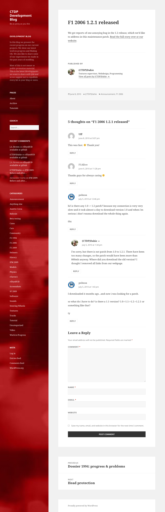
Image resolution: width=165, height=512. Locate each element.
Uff (80, 134)
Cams (12, 223)
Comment (74, 347)
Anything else (16, 204)
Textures (14, 310)
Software (14, 296)
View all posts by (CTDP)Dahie (93, 76)
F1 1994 (13, 238)
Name (72, 387)
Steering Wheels (17, 306)
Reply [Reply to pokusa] (73, 229)
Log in (12, 353)
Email (72, 400)
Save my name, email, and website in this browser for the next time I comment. (107, 425)
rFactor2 (14, 276)
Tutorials (14, 108)
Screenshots (15, 286)
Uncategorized (16, 325)
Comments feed (17, 363)
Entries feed (15, 358)
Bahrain (13, 213)
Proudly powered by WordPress (83, 505)
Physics (13, 272)
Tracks (13, 315)
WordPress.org (17, 368)
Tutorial (13, 320)
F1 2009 (13, 247)
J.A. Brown (14, 146)
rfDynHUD (15, 281)
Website (72, 412)
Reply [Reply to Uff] (73, 153)
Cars (12, 228)
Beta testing (15, 218)
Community (15, 233)
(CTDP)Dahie (16, 154)
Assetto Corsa (16, 209)
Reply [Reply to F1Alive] (73, 183)
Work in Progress (18, 335)
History (13, 257)
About (12, 98)
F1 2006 (13, 243)
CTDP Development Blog (21, 15)
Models (13, 267)
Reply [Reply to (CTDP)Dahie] (76, 271)
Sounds (13, 301)
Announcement (17, 199)
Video (12, 330)
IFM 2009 (14, 262)
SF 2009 (13, 291)
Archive (13, 103)
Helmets (13, 252)
